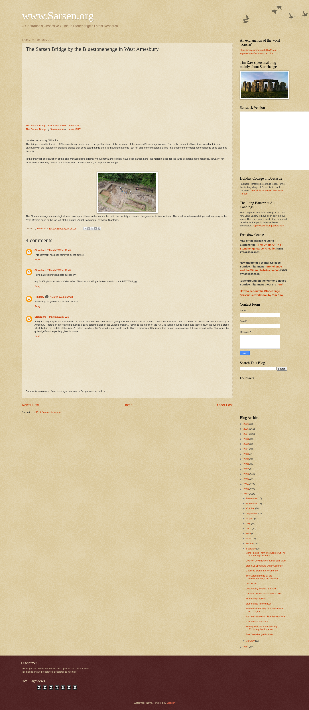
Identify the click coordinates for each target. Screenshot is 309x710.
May (248, 533)
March (249, 543)
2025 (246, 428)
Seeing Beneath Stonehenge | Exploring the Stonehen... (261, 628)
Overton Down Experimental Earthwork (266, 560)
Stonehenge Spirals (256, 598)
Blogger (171, 702)
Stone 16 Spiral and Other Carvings (264, 565)
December (252, 498)
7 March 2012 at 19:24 (61, 296)
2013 (246, 489)
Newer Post (30, 405)
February (251, 548)
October (250, 508)
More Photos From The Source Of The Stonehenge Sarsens (265, 554)
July (248, 523)
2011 (246, 647)
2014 (246, 484)
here (279, 284)
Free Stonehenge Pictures (259, 634)
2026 (246, 424)
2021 (246, 449)
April (248, 538)
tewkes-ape (57, 129)
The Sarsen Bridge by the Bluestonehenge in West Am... (263, 577)
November (252, 503)
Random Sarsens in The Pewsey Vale (265, 616)
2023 (246, 439)
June (249, 528)
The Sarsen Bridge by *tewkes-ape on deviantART (53, 125)
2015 (246, 479)
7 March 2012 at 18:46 (59, 250)
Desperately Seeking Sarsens (261, 588)
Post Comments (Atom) (48, 412)
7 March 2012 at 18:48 (59, 270)
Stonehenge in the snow (258, 603)
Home (128, 405)
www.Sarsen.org (58, 16)
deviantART (74, 129)
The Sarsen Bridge (36, 129)
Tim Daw (39, 296)
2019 (246, 459)
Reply (37, 259)
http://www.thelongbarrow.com (268, 225)
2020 (246, 454)
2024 (246, 434)
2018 (246, 464)
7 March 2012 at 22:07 (59, 316)
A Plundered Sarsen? (257, 621)
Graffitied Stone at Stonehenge (262, 570)
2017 (246, 469)
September (252, 513)
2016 (246, 474)
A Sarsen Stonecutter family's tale (263, 593)
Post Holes (251, 583)
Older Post (225, 405)
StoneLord (40, 250)
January (250, 640)
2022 (246, 444)
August (250, 518)
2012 (246, 494)
